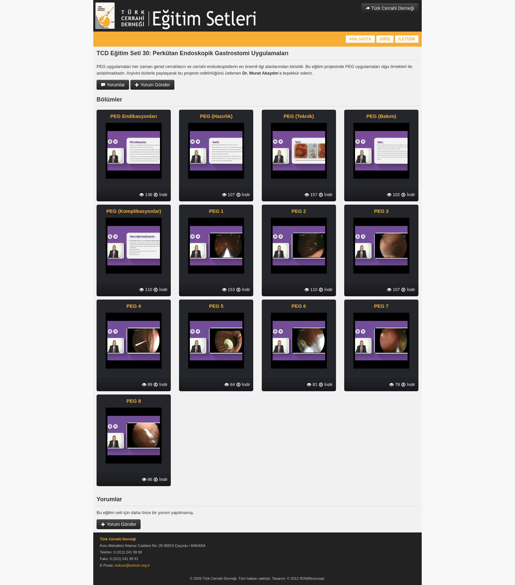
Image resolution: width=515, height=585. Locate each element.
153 (228, 289)
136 (145, 194)
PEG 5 (216, 306)
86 (147, 479)
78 (394, 384)
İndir (160, 194)
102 (393, 194)
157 (310, 194)
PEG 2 (299, 211)
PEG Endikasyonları (133, 116)
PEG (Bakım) (381, 116)
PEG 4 (133, 306)
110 (145, 289)
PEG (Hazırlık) (216, 116)
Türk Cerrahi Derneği (390, 8)
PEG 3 (381, 211)
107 (228, 194)
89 (147, 384)
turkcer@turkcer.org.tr (132, 565)
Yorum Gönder (152, 84)
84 (229, 384)
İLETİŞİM (406, 39)
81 (312, 384)
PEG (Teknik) (298, 116)
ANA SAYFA (360, 39)
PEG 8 (133, 401)
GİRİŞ (385, 39)
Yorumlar (113, 84)
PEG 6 (299, 306)
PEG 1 (216, 211)
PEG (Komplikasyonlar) (133, 211)
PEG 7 (381, 306)
